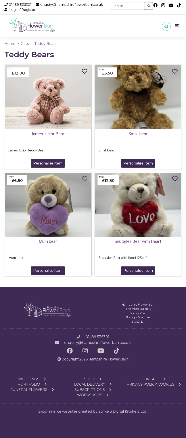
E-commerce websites (57, 411)
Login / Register (19, 10)
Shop (93, 379)
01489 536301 (17, 4)
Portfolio (32, 384)
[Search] (127, 6)
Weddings (32, 379)
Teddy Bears (45, 44)
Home (9, 44)
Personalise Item (48, 163)
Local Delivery (93, 384)
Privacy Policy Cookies (154, 384)
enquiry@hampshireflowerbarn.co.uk (69, 4)
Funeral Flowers (32, 390)
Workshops (93, 395)
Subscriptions (93, 390)
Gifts (25, 44)
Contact (154, 379)
